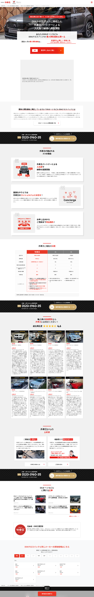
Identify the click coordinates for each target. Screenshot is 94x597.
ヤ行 (66, 555)
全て (22, 555)
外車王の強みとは (37, 464)
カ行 (33, 555)
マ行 (61, 555)
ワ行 (77, 555)
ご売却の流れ (61, 464)
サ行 (39, 555)
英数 (17, 555)
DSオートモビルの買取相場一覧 (48, 123)
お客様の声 (14, 348)
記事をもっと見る (74, 516)
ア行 (28, 555)
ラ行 (72, 555)
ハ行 (55, 555)
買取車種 (13, 343)
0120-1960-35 (31, 137)
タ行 (44, 555)
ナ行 (50, 555)
